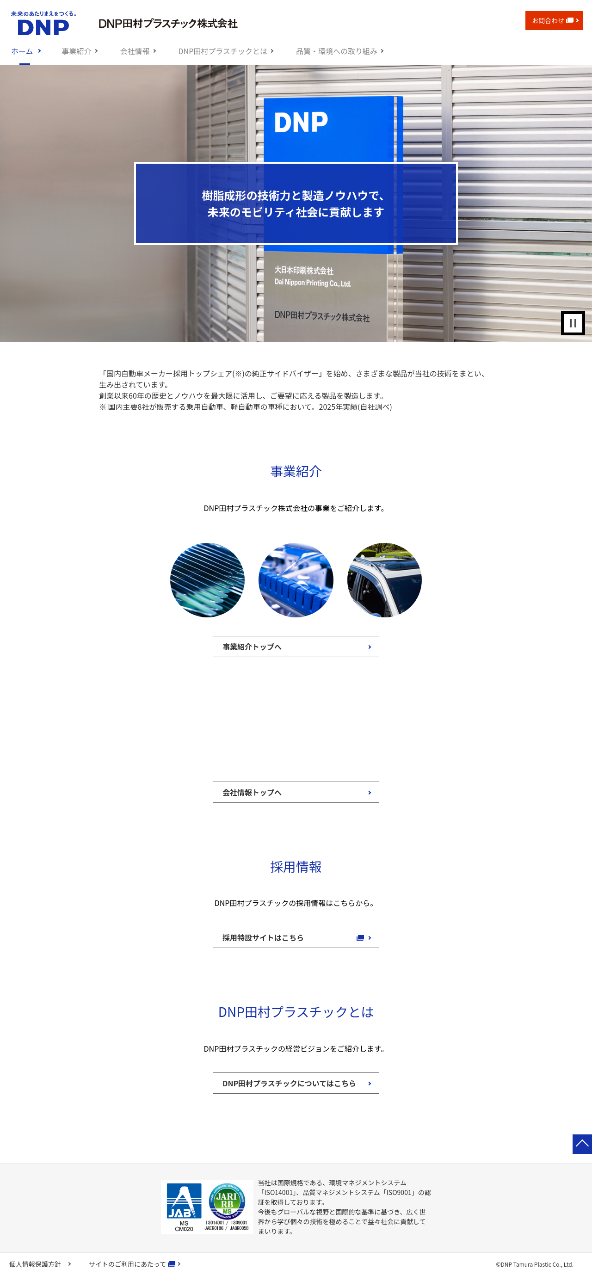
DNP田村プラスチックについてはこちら (289, 1083)
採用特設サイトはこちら (267, 937)
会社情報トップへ (252, 792)
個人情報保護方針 (35, 1264)
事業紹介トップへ (252, 646)
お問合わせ (553, 20)
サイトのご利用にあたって (127, 1264)
